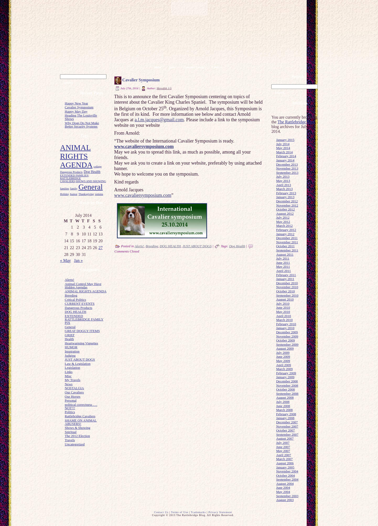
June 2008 (283, 406)
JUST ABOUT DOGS (80, 359)
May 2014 (283, 148)
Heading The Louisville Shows (81, 117)
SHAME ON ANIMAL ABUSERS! (81, 422)
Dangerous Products (78, 308)
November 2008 (287, 385)
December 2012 (287, 201)
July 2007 (282, 443)
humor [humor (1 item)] (73, 194)
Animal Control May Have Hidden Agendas (83, 285)
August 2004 (285, 484)
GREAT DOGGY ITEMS (82, 331)
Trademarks (198, 512)
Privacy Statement (220, 512)
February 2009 (286, 373)
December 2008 (287, 381)
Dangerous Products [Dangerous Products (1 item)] (71, 172)
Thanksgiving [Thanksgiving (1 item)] (86, 194)
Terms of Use (179, 512)
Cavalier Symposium (79, 107)
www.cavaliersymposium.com (142, 195)
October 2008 (285, 389)
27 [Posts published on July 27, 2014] (101, 247)
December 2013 (287, 164)
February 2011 (286, 275)
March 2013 (284, 189)
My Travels (72, 380)
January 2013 (285, 197)
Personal (71, 400)
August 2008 (285, 397)
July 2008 (282, 402)
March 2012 (284, 226)
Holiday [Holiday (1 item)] (64, 194)
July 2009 (282, 353)
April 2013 (283, 185)
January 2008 (285, 418)
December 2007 (287, 422)
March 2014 (284, 152)
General (70, 327)
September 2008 (287, 394)
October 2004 (285, 475)
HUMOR (71, 347)
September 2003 (287, 496)
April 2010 (283, 316)
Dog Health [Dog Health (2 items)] (92, 172)
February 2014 (286, 156)
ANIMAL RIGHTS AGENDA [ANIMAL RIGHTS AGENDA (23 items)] (76, 156)
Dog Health (237, 246)
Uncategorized (75, 444)
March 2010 (284, 320)
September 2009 (287, 344)
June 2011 (283, 263)
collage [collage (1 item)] (98, 166)
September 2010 (287, 295)
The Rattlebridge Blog (296, 122)
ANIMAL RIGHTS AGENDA (85, 291)
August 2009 (285, 348)
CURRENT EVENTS (80, 304)
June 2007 (283, 447)
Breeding (71, 295)
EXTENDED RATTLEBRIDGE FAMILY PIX (84, 319)
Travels (70, 440)
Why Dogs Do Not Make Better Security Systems (82, 124)
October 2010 (285, 291)
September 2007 (287, 434)
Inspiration (72, 351)
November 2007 (287, 426)
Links (69, 372)
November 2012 (287, 205)
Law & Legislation (77, 364)
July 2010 (282, 304)
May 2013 (283, 181)
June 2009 (283, 357)
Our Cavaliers (74, 392)
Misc (68, 376)
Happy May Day (76, 111)
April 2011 (283, 271)
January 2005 (285, 467)
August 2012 (285, 213)
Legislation (72, 368)
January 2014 (285, 160)
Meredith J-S (164, 88)
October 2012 (285, 209)
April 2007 (283, 455)
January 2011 (285, 279)
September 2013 (287, 173)
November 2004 (287, 471)
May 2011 (283, 267)
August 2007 (285, 438)
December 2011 (287, 238)
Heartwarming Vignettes (81, 343)
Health (69, 339)
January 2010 (285, 328)
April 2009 (283, 365)
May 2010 (283, 312)
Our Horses (72, 396)
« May (65, 260)
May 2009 (283, 361)
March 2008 (284, 410)
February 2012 (286, 230)
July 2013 (282, 176)
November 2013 (287, 168)
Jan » (78, 260)
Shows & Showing (77, 428)
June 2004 (283, 488)
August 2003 (285, 500)
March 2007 (284, 459)
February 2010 (286, 324)
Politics (70, 412)
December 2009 (287, 332)
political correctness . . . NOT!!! (81, 406)
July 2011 (282, 258)
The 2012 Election (77, 436)
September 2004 (287, 479)
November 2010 (287, 287)
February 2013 (286, 193)
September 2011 (287, 250)
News (69, 384)
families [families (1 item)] (64, 188)
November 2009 (287, 336)
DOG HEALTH (75, 312)
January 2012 (285, 234)
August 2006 (285, 463)
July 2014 (282, 144)
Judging (70, 355)
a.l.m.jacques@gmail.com (159, 119)
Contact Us (161, 512)
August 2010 (285, 299)
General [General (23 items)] (90, 187)
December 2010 (287, 283)
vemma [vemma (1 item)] (99, 194)
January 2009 (285, 377)
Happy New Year (76, 103)
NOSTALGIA (74, 388)
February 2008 (286, 414)
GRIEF (70, 335)
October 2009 (285, 340)
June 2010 (283, 307)
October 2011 (285, 246)
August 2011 (284, 254)
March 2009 (284, 369)
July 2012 (282, 217)
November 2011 (287, 242)
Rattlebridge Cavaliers (80, 416)
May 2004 (283, 492)
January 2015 (285, 140)
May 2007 (283, 451)
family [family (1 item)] (73, 188)
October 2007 (285, 430)
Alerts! (69, 280)
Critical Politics (75, 300)
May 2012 (283, 222)
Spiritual (71, 432)
